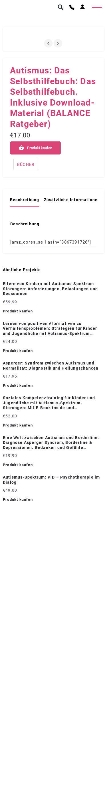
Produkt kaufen (39, 148)
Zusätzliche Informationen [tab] (72, 199)
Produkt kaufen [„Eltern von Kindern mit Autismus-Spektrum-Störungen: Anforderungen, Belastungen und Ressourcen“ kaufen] (18, 311)
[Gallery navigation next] (58, 43)
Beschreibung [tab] (24, 199)
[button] (60, 7)
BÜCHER (26, 164)
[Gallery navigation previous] (49, 43)
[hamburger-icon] (97, 7)
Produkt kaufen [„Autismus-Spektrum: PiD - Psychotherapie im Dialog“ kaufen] (18, 499)
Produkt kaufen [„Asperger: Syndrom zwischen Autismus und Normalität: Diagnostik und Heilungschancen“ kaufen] (18, 385)
